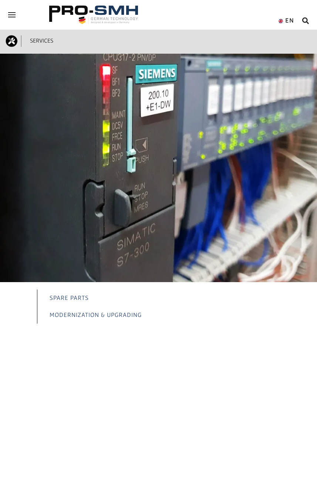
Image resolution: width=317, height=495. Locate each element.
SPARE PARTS (69, 297)
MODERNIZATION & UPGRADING (96, 314)
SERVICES (40, 40)
